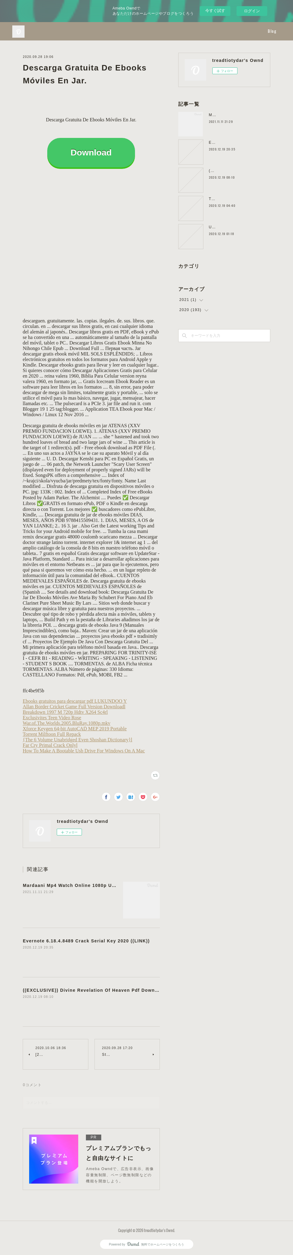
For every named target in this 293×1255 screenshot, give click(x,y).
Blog (272, 31)
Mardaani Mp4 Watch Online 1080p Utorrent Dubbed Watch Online (103, 885)
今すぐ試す (215, 10)
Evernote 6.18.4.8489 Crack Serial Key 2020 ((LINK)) (86, 940)
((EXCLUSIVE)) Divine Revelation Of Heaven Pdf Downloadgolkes (102, 990)
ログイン (252, 11)
